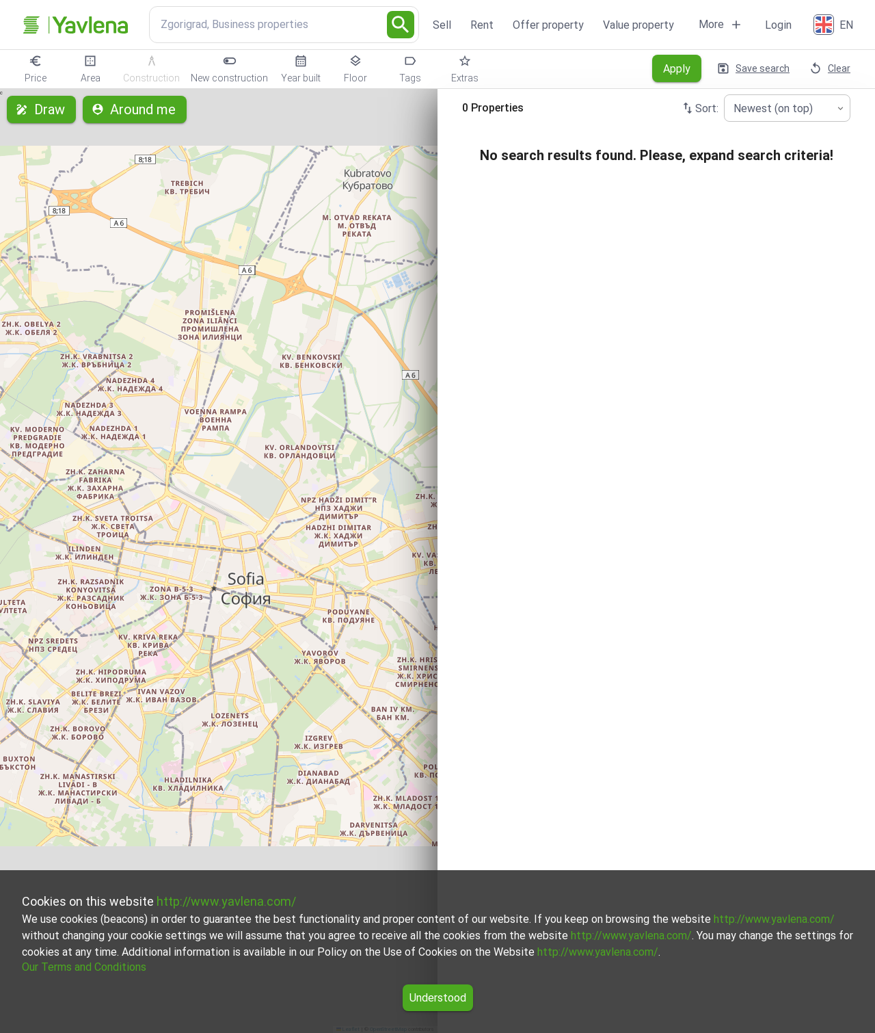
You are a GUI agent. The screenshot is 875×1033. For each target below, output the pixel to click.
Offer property (548, 24)
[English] (835, 24)
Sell (442, 24)
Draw (41, 109)
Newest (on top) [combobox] (773, 108)
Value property (638, 24)
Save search (754, 68)
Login (778, 24)
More (721, 24)
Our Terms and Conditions (84, 966)
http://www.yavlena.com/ (226, 901)
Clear (830, 68)
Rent (482, 24)
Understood (438, 997)
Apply (676, 68)
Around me (135, 109)
